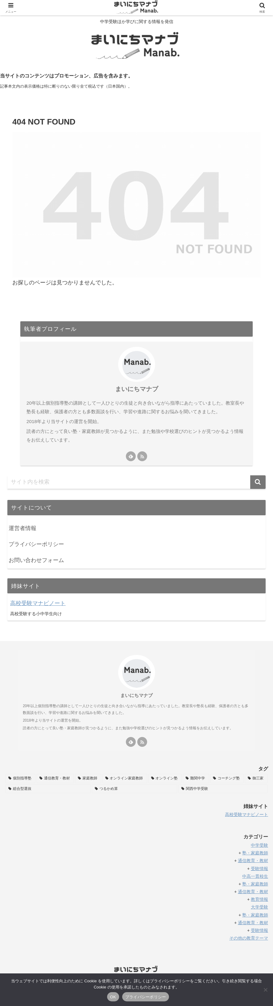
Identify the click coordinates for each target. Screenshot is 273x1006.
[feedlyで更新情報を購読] (131, 456)
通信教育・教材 (253, 891)
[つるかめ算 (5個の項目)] (134, 789)
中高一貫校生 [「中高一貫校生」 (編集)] (255, 876)
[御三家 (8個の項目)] (256, 778)
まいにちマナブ (136, 389)
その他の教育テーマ (248, 938)
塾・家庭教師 (255, 883)
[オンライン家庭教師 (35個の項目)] (124, 778)
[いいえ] (265, 990)
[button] (258, 482)
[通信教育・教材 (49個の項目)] (55, 778)
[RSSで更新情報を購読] (142, 456)
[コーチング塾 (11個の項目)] (227, 778)
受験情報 (259, 868)
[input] (136, 482)
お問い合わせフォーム (36, 560)
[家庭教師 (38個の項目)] (88, 778)
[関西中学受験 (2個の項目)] (223, 789)
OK (113, 997)
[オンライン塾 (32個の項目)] (165, 778)
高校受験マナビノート (38, 603)
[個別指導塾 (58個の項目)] (20, 778)
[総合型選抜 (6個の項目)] (48, 789)
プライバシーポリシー (36, 544)
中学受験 (259, 845)
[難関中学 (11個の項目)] (196, 778)
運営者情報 (22, 528)
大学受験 (259, 907)
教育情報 (259, 899)
